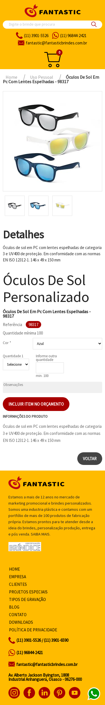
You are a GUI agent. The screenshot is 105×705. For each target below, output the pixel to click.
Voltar (90, 458)
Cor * (7, 342)
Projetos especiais (28, 592)
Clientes (18, 584)
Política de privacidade (33, 629)
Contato (18, 614)
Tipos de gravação (27, 599)
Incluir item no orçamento (36, 404)
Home (14, 569)
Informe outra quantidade (46, 357)
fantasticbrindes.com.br (56, 43)
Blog (14, 607)
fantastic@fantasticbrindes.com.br (47, 664)
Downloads (21, 622)
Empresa (17, 576)
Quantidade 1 (13, 356)
